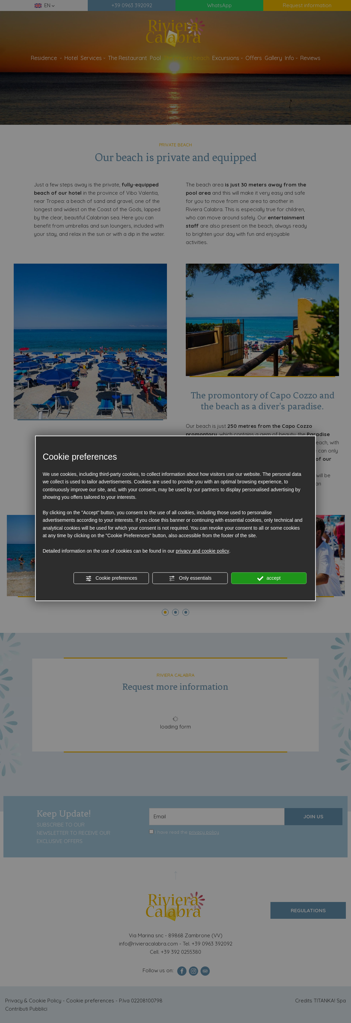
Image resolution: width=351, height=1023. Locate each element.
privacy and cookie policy (202, 551)
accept (269, 578)
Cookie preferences (111, 578)
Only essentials (190, 578)
